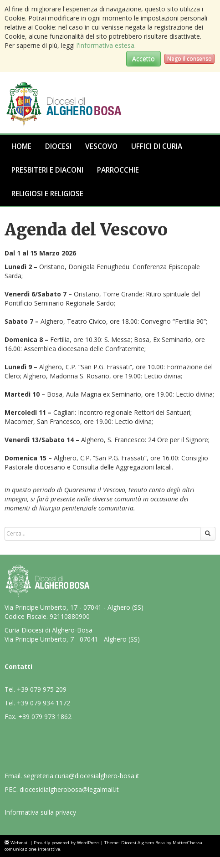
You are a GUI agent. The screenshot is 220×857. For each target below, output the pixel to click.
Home (21, 146)
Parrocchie (118, 170)
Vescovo (101, 146)
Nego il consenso (189, 58)
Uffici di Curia (156, 146)
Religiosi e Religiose (47, 194)
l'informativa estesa (105, 45)
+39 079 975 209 (42, 689)
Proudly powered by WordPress (66, 843)
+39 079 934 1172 (43, 703)
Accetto (143, 58)
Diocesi (58, 146)
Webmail (19, 843)
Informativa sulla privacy (40, 812)
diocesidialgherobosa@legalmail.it (69, 789)
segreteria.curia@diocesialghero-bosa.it (81, 775)
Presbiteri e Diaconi (47, 170)
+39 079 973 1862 (45, 716)
